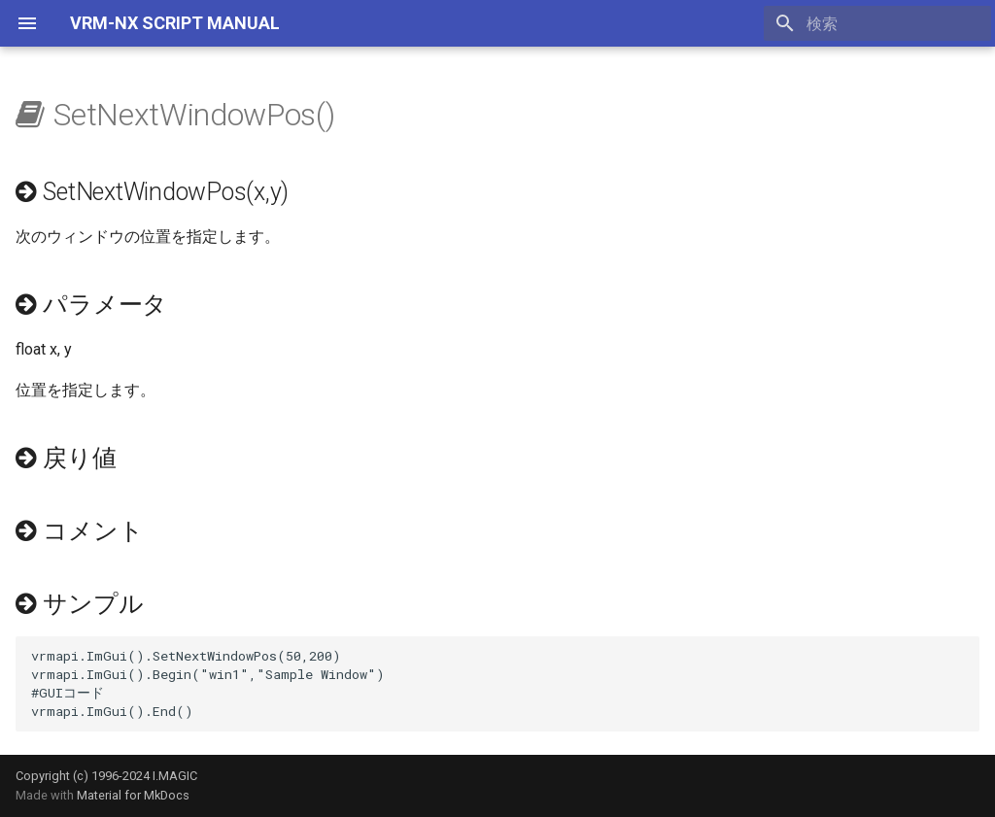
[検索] (877, 23)
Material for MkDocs (133, 795)
